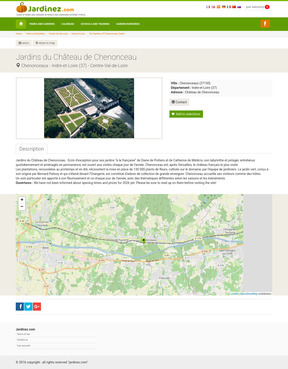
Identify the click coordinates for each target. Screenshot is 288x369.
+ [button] (21, 200)
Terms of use (23, 334)
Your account (23, 345)
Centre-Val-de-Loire (58, 33)
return (23, 43)
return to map (45, 43)
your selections (258, 7)
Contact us (22, 340)
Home (19, 33)
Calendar (67, 24)
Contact (179, 102)
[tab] (31, 149)
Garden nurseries (128, 24)
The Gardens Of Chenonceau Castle (107, 33)
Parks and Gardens (42, 24)
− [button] (21, 207)
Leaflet (234, 293)
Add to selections (185, 114)
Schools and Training (95, 24)
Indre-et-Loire (78, 33)
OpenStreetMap (249, 293)
